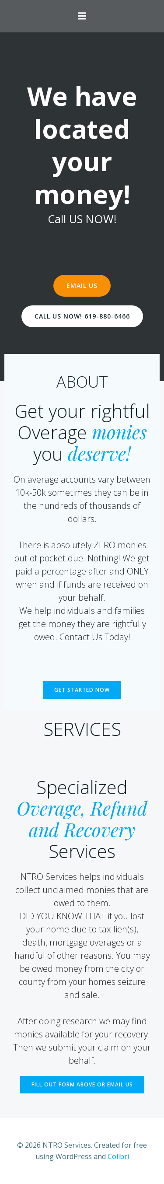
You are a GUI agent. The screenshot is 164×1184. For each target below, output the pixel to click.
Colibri (118, 1156)
